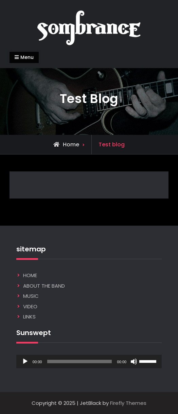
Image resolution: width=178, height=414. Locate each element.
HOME (30, 275)
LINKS (29, 316)
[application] (89, 361)
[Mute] (133, 361)
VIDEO (30, 306)
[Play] (25, 361)
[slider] (79, 361)
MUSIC (31, 295)
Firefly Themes (128, 403)
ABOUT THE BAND (44, 285)
